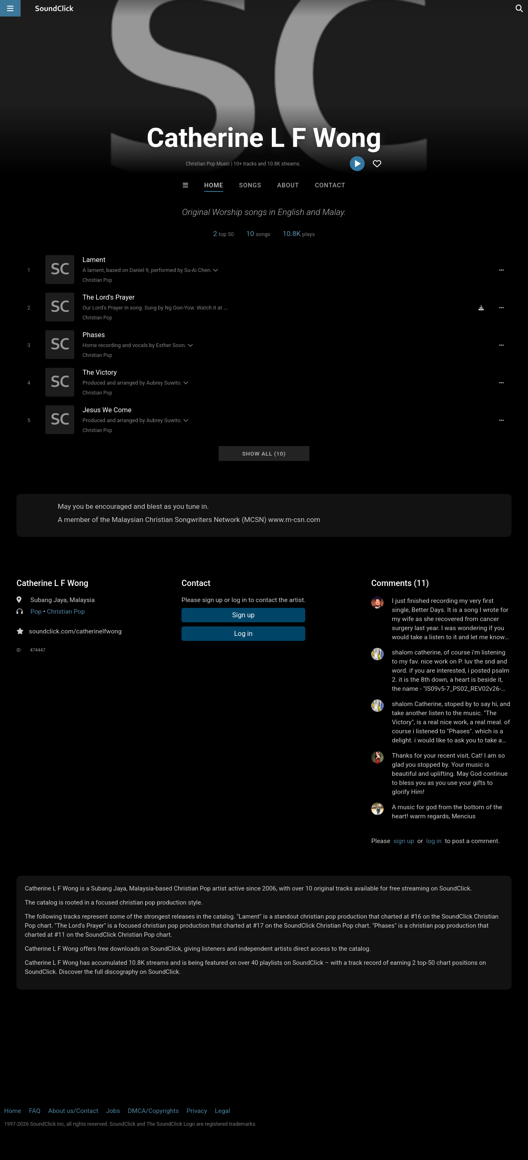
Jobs (113, 1111)
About (288, 185)
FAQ (34, 1111)
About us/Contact (73, 1111)
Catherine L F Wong (52, 583)
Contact (330, 185)
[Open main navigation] (10, 8)
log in (433, 841)
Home (213, 185)
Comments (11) (400, 583)
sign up (404, 841)
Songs (250, 185)
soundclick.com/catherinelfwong (75, 631)
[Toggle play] (28, 270)
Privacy (196, 1111)
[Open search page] (520, 8)
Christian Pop (97, 280)
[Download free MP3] (481, 308)
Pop (36, 611)
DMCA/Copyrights (153, 1111)
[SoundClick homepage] (54, 8)
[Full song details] (501, 270)
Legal (222, 1111)
